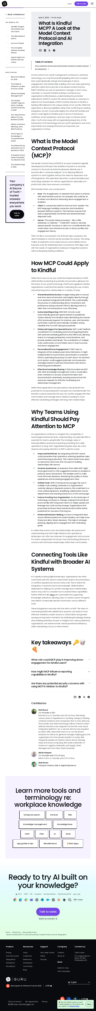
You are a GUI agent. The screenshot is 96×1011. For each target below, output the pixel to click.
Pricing (8, 953)
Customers (27, 956)
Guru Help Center (47, 953)
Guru (52, 594)
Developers (27, 963)
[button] (91, 4)
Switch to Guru (63, 968)
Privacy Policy (74, 1006)
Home (8, 932)
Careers (61, 953)
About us (61, 956)
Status (42, 956)
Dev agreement (31, 1002)
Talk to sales (81, 4)
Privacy (45, 1002)
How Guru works (12, 956)
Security (43, 959)
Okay (89, 1004)
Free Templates (64, 971)
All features (10, 963)
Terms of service (14, 1002)
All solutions (10, 966)
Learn (25, 953)
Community (27, 966)
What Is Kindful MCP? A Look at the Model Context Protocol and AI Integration (36, 935)
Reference (16, 932)
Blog (25, 970)
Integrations (10, 959)
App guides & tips (29, 932)
